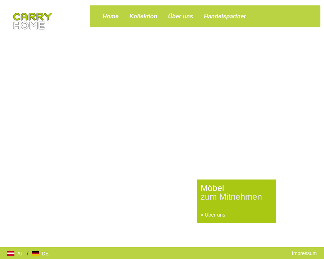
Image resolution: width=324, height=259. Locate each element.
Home (110, 16)
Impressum (304, 253)
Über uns (180, 16)
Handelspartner (225, 16)
